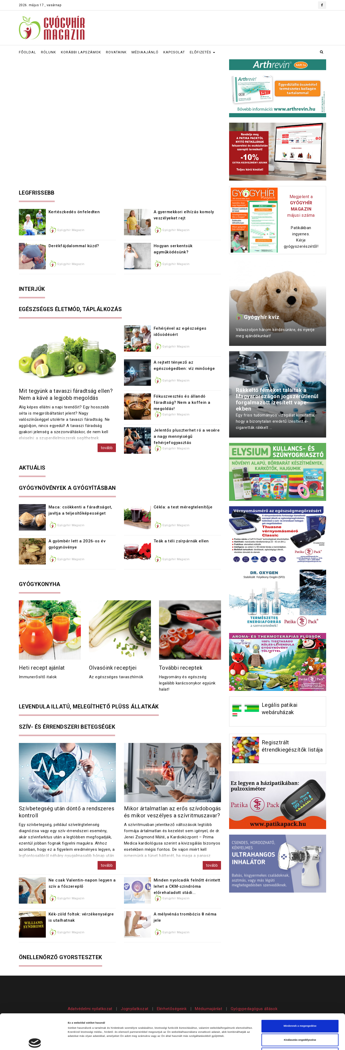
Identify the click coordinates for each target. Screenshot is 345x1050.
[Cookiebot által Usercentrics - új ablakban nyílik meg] (34, 1041)
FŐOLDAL (27, 52)
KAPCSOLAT (174, 52)
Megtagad (300, 1020)
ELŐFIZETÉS (202, 52)
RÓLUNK (48, 52)
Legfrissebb (37, 193)
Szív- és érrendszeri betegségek (67, 727)
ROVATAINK (116, 52)
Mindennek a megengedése (300, 993)
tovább (107, 448)
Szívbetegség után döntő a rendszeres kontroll (66, 812)
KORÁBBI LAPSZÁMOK (81, 52)
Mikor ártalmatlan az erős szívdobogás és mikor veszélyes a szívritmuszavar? (172, 812)
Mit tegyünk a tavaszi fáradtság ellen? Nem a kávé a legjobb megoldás (66, 394)
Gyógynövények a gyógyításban (67, 488)
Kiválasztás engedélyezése (300, 1007)
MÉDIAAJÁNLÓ (145, 52)
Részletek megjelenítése (238, 1041)
